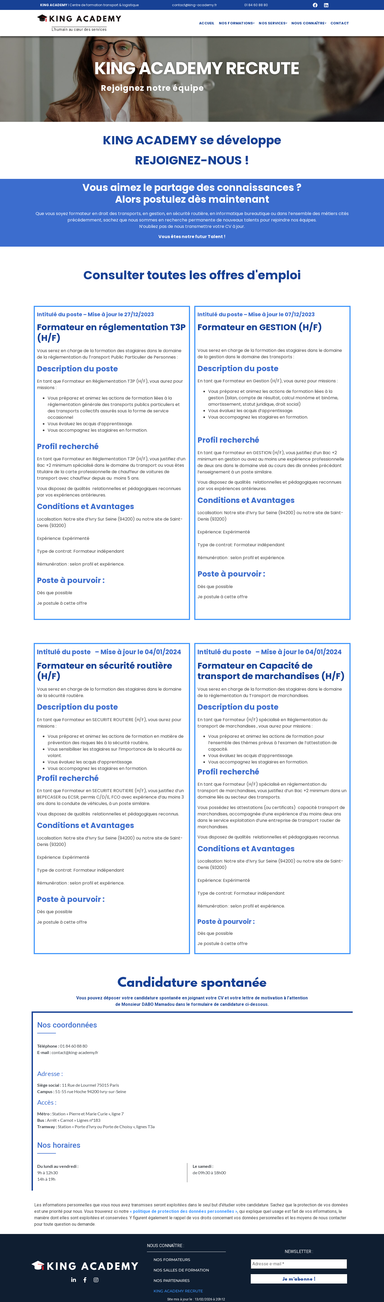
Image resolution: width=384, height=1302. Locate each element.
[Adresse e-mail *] (299, 1264)
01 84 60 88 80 (256, 5)
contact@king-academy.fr (194, 5)
